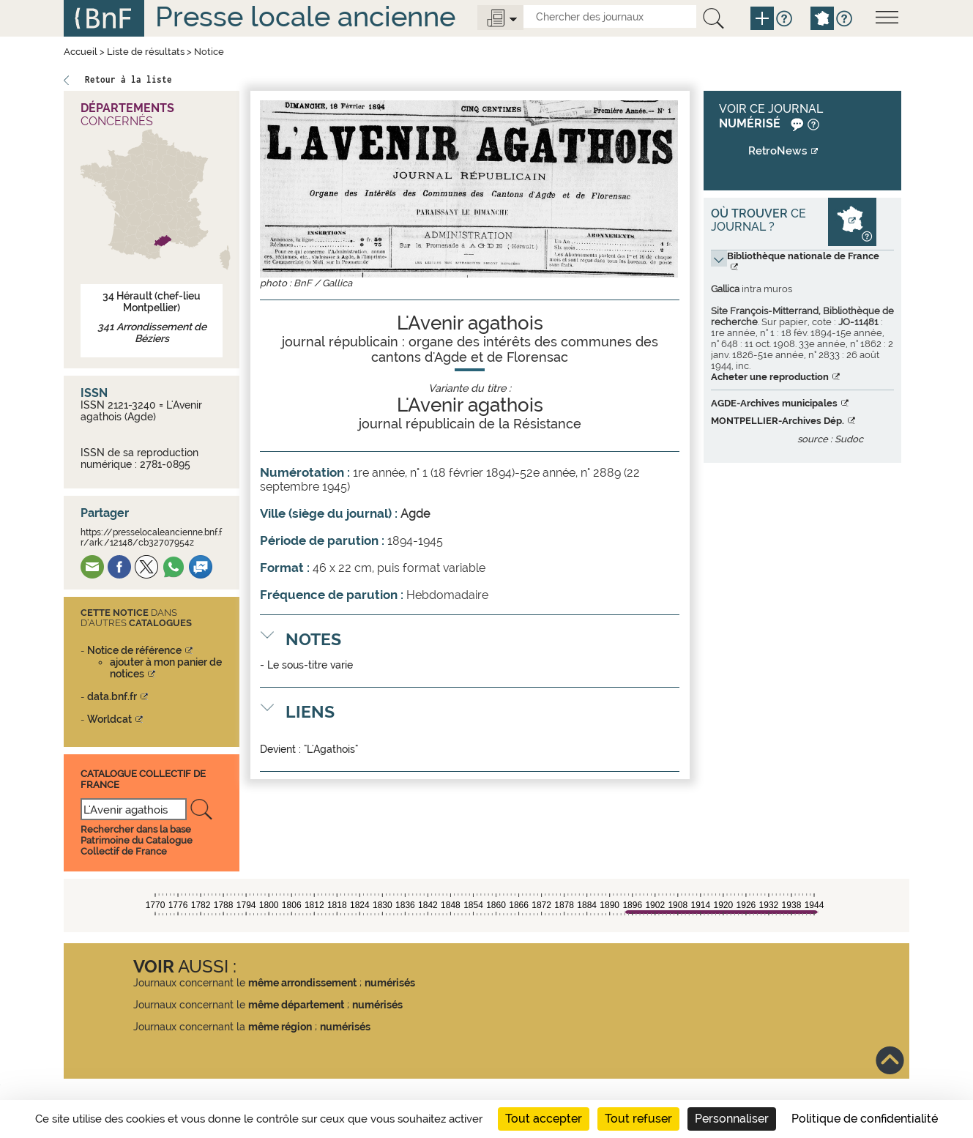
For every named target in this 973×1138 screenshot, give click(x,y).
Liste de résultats (145, 51)
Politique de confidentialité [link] (864, 1119)
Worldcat (109, 719)
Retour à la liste (128, 79)
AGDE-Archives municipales (774, 403)
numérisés (390, 983)
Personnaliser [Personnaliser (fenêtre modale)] (732, 1119)
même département (296, 1005)
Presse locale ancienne (305, 16)
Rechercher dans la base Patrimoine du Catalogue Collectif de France (137, 840)
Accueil (80, 51)
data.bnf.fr (112, 696)
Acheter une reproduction (770, 376)
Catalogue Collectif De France (143, 778)
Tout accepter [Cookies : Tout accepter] (543, 1119)
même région (280, 1027)
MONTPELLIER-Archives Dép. (777, 420)
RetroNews (778, 150)
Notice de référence (134, 650)
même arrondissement (302, 983)
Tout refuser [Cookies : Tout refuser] (638, 1119)
